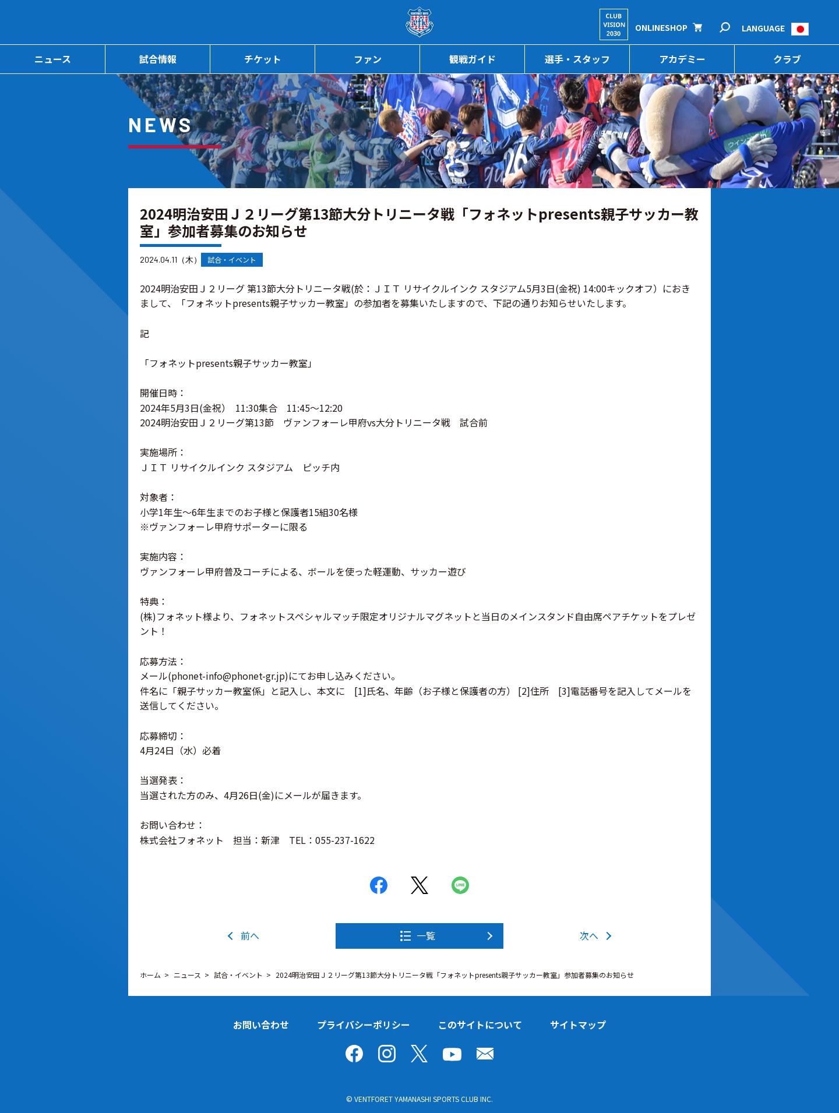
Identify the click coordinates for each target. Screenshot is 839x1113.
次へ (589, 935)
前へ (250, 935)
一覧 (426, 935)
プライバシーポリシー (363, 1024)
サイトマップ (578, 1024)
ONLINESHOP (661, 27)
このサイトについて (480, 1024)
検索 (733, 28)
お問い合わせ (261, 1024)
